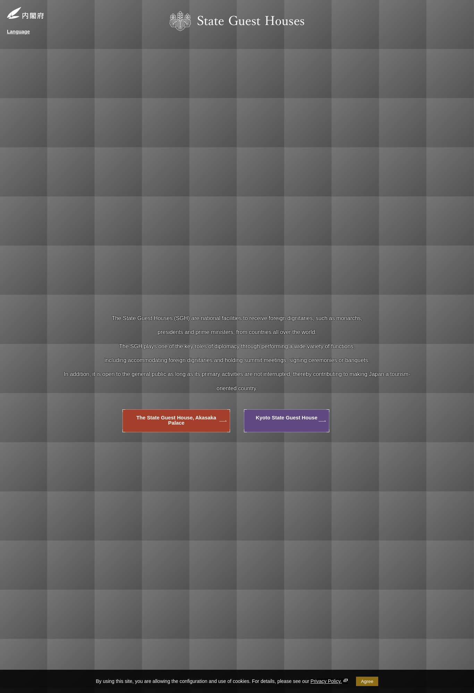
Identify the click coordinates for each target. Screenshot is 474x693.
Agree (367, 681)
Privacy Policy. (329, 681)
